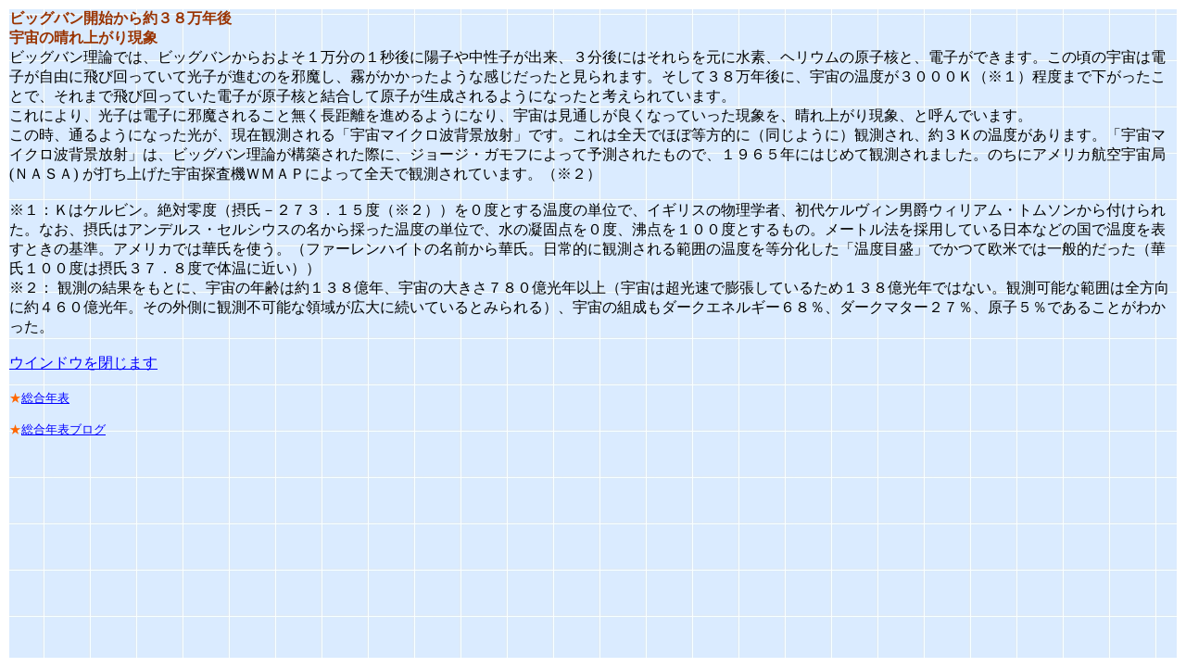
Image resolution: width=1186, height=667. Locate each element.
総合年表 (45, 398)
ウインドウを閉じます (83, 363)
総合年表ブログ (63, 429)
